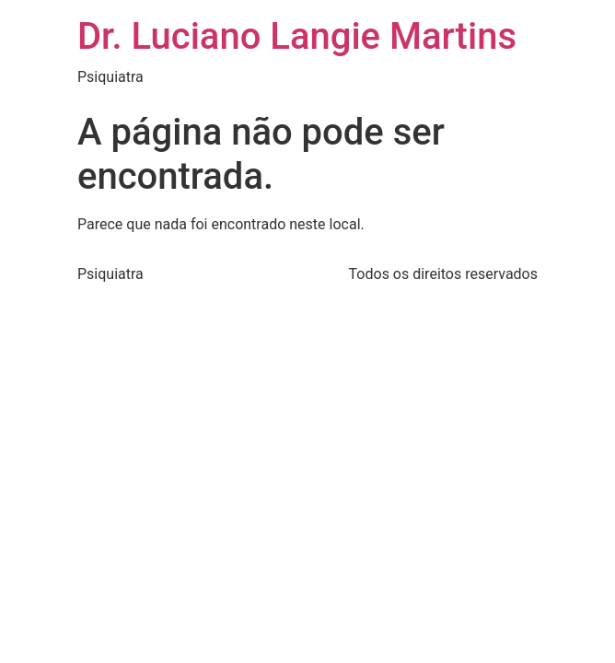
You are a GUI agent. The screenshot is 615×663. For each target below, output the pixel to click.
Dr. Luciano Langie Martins (296, 36)
